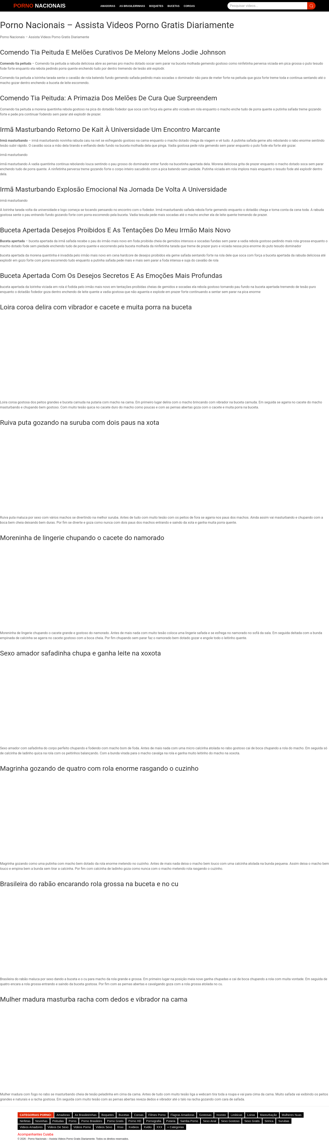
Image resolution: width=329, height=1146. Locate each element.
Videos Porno (82, 1127)
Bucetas (173, 6)
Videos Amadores (31, 1127)
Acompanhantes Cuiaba (35, 1134)
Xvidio (148, 1127)
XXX (159, 1127)
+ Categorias (175, 1127)
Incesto (221, 1115)
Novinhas (41, 1121)
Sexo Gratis (252, 1121)
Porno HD (134, 1121)
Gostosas (205, 1115)
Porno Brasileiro (91, 1121)
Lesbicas (236, 1115)
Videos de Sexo (57, 1127)
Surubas (283, 1121)
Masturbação (268, 1115)
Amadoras (107, 6)
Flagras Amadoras (183, 1115)
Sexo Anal (209, 1121)
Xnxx (120, 1127)
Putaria (170, 1121)
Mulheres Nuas (292, 1115)
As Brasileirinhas (132, 6)
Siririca (269, 1121)
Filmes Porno (157, 1115)
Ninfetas (25, 1121)
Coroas (189, 6)
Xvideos (133, 1127)
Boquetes (156, 6)
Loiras (251, 1115)
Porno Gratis (115, 1121)
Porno (72, 1121)
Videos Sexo (104, 1127)
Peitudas (58, 1121)
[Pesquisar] (267, 5)
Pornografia (153, 1121)
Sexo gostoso (230, 1121)
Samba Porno (189, 1121)
